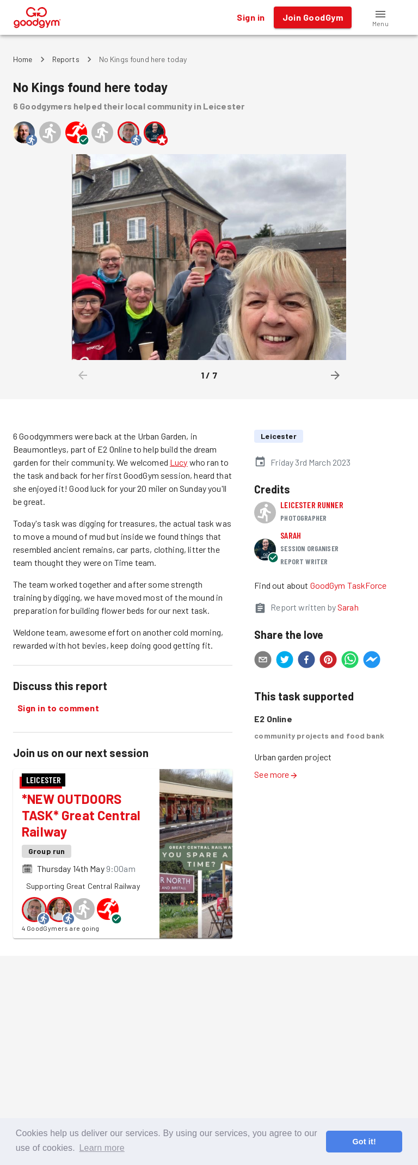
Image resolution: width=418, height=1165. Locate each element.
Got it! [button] (364, 1141)
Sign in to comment (58, 708)
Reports (65, 59)
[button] (380, 17)
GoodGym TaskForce (348, 585)
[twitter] (284, 661)
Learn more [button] (102, 1147)
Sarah (290, 535)
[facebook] (306, 661)
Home (23, 59)
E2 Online (273, 718)
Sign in (250, 17)
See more (276, 774)
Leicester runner (311, 504)
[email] (263, 661)
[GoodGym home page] (37, 16)
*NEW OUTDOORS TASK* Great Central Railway (81, 815)
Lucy (179, 462)
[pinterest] (328, 661)
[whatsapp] (350, 661)
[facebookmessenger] (371, 661)
